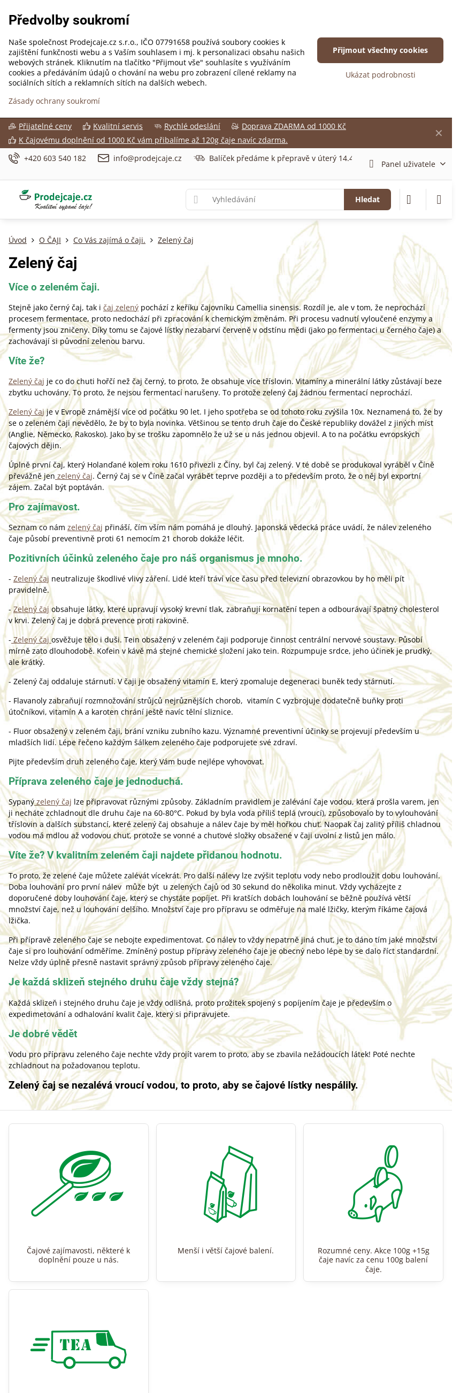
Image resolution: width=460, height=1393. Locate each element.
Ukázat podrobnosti (381, 75)
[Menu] (439, 199)
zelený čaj (74, 476)
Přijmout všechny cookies (380, 50)
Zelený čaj (26, 381)
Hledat (367, 199)
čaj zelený (121, 307)
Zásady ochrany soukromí (54, 101)
